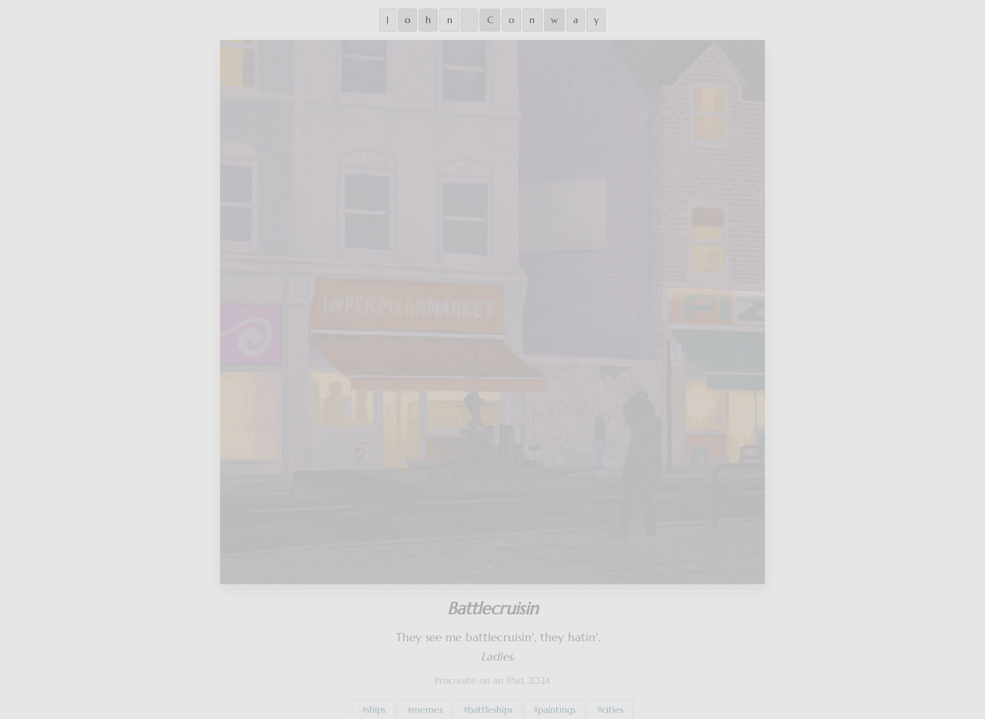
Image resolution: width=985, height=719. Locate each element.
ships (376, 702)
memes (427, 702)
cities (612, 702)
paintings (557, 702)
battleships (490, 702)
